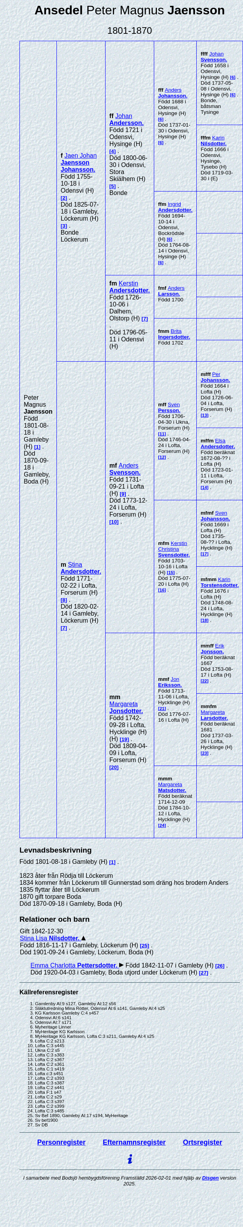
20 (114, 767)
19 (124, 739)
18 (204, 620)
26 (220, 966)
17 (204, 554)
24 (162, 825)
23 (204, 753)
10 (114, 522)
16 (162, 590)
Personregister (61, 1142)
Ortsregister (202, 1142)
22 (204, 681)
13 (204, 415)
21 (162, 708)
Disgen (210, 1178)
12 (162, 457)
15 (170, 572)
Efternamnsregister (134, 1142)
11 (162, 434)
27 (204, 973)
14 (204, 487)
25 (145, 946)
